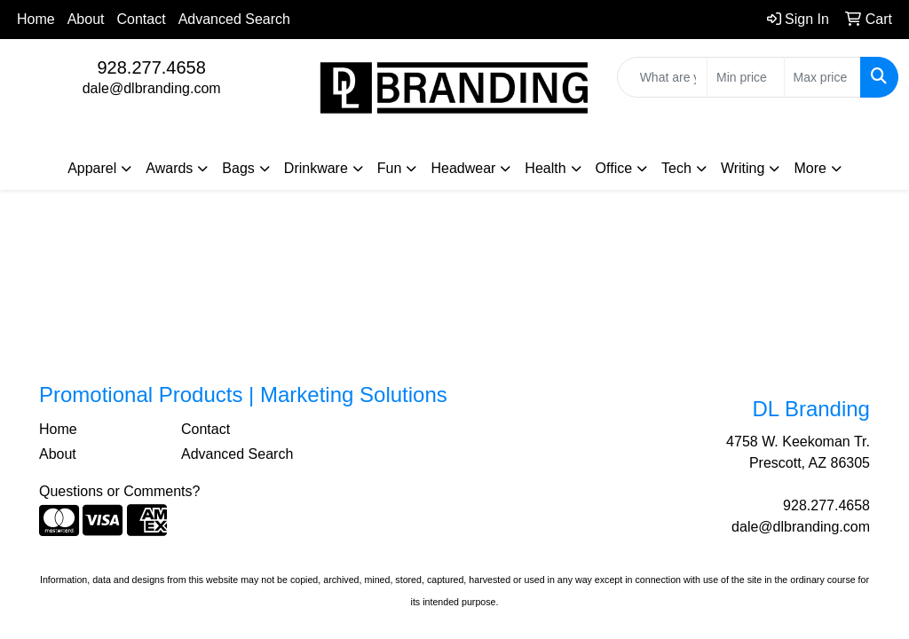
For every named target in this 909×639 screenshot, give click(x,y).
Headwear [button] (463, 168)
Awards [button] (169, 168)
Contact (141, 19)
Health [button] (545, 168)
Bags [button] (238, 168)
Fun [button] (389, 168)
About (86, 19)
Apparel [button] (91, 168)
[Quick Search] (662, 77)
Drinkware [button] (316, 168)
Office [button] (614, 168)
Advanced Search (234, 19)
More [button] (810, 168)
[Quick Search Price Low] (745, 77)
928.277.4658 (151, 67)
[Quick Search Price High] (822, 77)
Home (36, 19)
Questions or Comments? (119, 491)
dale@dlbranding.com (152, 88)
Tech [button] (676, 168)
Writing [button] (743, 168)
